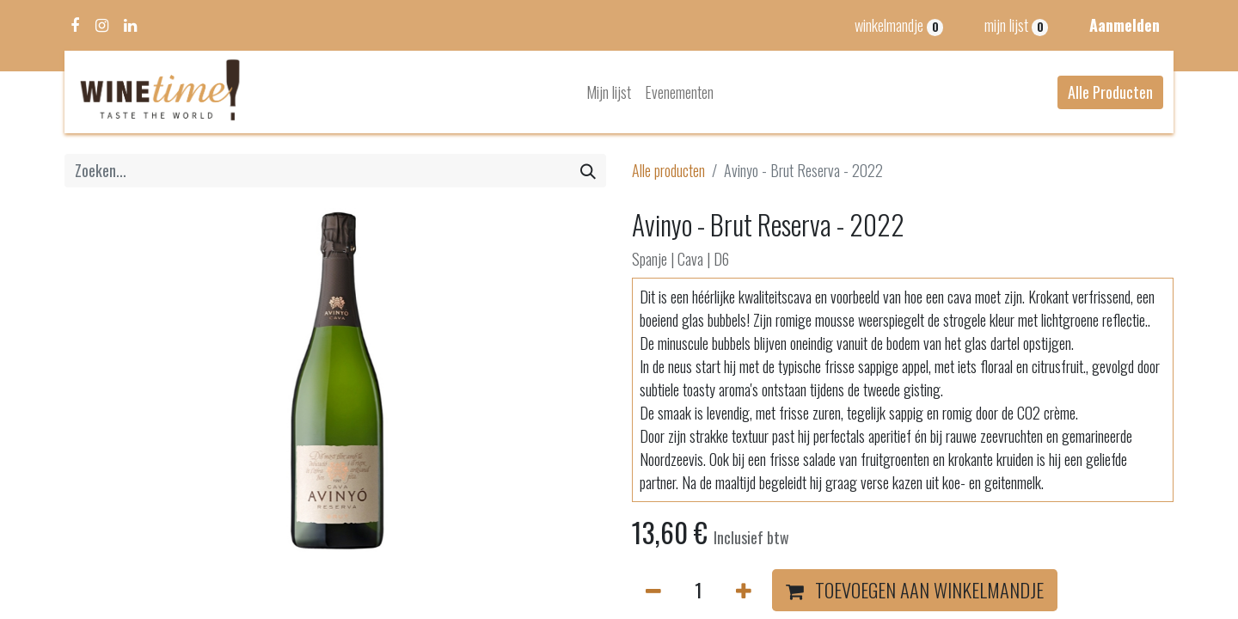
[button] (914, 590)
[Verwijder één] (653, 590)
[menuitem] (608, 92)
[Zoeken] (588, 170)
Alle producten (668, 170)
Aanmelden (1124, 25)
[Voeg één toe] (743, 590)
